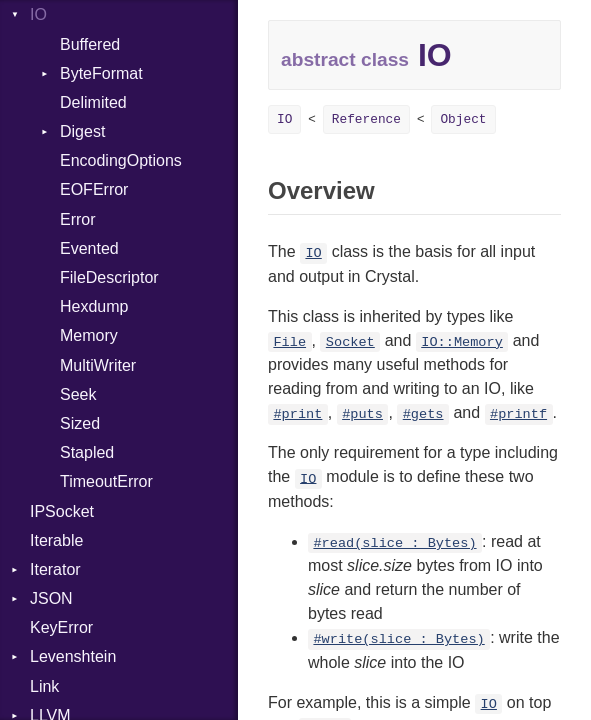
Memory (89, 335)
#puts (362, 414)
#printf (518, 414)
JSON (51, 598)
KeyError (61, 627)
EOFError (94, 189)
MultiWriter (98, 365)
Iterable (56, 540)
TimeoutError (106, 481)
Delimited (93, 102)
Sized (80, 423)
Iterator (55, 569)
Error (78, 219)
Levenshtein (73, 656)
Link (44, 686)
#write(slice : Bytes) (398, 639)
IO (38, 14)
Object (463, 119)
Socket (350, 342)
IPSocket (62, 511)
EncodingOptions (121, 160)
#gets (423, 414)
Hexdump (94, 306)
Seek (78, 394)
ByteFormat (101, 73)
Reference (366, 119)
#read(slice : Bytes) (394, 543)
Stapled (87, 452)
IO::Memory (462, 342)
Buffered (90, 44)
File (289, 342)
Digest (82, 131)
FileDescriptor (109, 277)
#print (297, 414)
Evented (89, 248)
